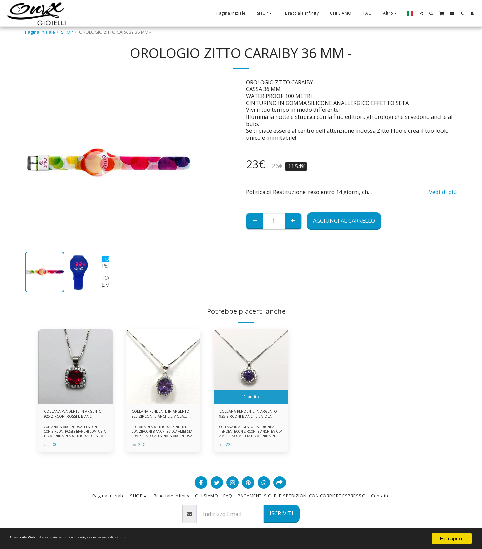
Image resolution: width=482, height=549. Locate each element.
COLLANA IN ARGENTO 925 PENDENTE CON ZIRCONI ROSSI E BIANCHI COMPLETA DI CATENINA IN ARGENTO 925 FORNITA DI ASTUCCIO (75, 436)
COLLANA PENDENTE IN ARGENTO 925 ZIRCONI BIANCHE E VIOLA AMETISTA (159, 415)
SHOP (67, 32)
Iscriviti (281, 513)
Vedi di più (443, 192)
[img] (75, 366)
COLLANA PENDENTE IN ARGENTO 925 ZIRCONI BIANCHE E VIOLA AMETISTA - (247, 415)
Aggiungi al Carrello (344, 220)
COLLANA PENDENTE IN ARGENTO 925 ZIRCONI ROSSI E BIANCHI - (74, 415)
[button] (421, 13)
